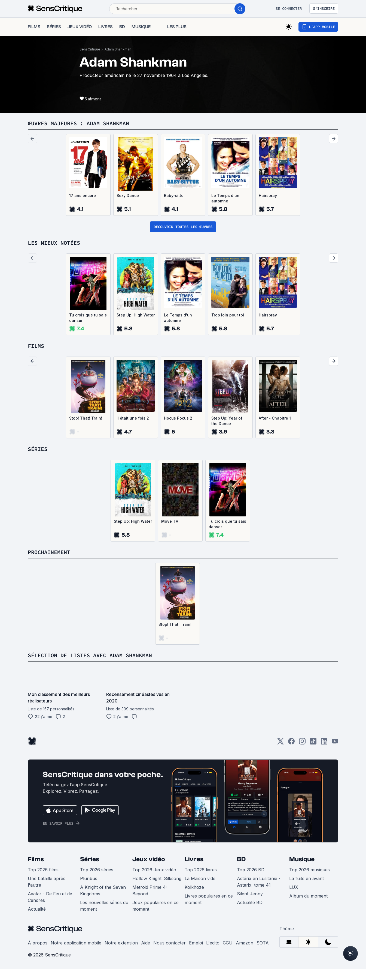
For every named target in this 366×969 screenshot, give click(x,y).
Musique (302, 859)
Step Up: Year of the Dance (226, 421)
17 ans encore (82, 195)
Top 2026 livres (201, 869)
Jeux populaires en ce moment (155, 906)
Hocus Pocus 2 (178, 418)
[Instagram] (302, 743)
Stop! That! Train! (85, 418)
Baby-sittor (174, 195)
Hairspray (268, 195)
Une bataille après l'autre (46, 882)
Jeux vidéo (148, 859)
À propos (37, 943)
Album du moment (308, 896)
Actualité (37, 909)
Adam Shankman (118, 49)
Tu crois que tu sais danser (88, 318)
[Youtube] (335, 743)
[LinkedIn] (324, 743)
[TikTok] (313, 743)
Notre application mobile (76, 943)
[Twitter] (280, 743)
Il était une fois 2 (133, 418)
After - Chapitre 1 (275, 418)
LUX (293, 887)
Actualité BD (250, 902)
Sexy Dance (128, 195)
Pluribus (88, 878)
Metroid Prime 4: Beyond (149, 890)
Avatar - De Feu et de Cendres (50, 897)
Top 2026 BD (250, 869)
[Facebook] (291, 743)
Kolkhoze (194, 887)
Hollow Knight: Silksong (156, 878)
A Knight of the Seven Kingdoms (103, 890)
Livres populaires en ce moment (209, 899)
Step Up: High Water (136, 315)
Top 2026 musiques (309, 869)
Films (36, 859)
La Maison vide (200, 878)
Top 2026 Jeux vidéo (154, 869)
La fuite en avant (306, 878)
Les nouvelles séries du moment (104, 906)
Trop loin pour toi (227, 315)
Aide (145, 943)
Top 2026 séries (96, 869)
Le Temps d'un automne (225, 198)
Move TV (169, 521)
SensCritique (90, 49)
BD (241, 859)
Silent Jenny (250, 893)
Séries (89, 859)
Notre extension (121, 943)
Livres (194, 859)
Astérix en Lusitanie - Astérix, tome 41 (258, 882)
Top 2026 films (43, 869)
